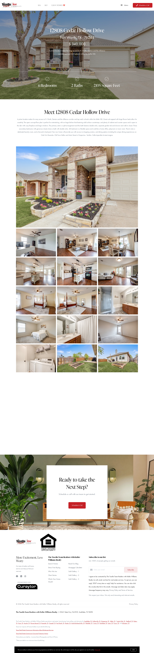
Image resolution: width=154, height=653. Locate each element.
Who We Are (52, 571)
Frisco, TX (116, 623)
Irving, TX (96, 623)
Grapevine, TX (105, 621)
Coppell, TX (52, 623)
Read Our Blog (73, 564)
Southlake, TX (88, 621)
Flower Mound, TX (35, 623)
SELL (39, 5)
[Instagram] (25, 576)
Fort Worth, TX (60, 623)
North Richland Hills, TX (78, 623)
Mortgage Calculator (75, 567)
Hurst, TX (20, 623)
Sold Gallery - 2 (73, 575)
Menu (124, 5)
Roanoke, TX (44, 623)
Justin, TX (110, 623)
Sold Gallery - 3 (73, 579)
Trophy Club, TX (120, 621)
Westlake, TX (88, 623)
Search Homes (53, 564)
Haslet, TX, (68, 623)
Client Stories (52, 575)
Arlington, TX (125, 623)
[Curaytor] (26, 589)
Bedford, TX (129, 621)
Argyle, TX (27, 623)
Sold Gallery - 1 (73, 571)
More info (97, 650)
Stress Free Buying (54, 567)
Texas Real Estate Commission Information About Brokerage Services (34, 630)
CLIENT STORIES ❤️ (58, 5)
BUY (46, 5)
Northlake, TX (103, 623)
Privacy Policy (133, 604)
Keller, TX (112, 621)
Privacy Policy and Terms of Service (121, 590)
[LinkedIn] (21, 576)
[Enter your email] (108, 569)
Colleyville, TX (96, 621)
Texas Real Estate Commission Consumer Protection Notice (32, 633)
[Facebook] (17, 576)
